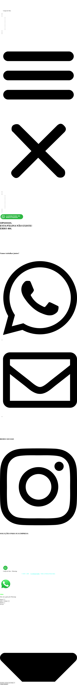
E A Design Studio (5, 247)
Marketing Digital (10, 21)
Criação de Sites (10, 17)
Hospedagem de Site (11, 26)
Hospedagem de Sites (63, 576)
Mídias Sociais (54, 576)
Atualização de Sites (5, 540)
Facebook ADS (3, 547)
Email (1, 602)
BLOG (4, 32)
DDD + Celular (4, 601)
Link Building (3, 560)
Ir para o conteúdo (4, 0)
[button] (38, 112)
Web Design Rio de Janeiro (6, 558)
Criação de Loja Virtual (11, 18)
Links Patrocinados (4, 556)
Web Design (3, 546)
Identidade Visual (10, 25)
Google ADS (9, 22)
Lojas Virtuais (73, 576)
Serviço (2, 604)
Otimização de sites (10, 24)
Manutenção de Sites (11, 29)
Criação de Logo (4, 554)
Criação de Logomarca (11, 20)
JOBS (4, 31)
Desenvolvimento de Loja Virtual (8, 538)
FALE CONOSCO (7, 33)
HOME (5, 13)
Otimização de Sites (5, 563)
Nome (1, 599)
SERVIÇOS (6, 16)
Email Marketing (10, 28)
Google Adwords (4, 559)
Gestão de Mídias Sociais (6, 555)
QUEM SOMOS (7, 14)
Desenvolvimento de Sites (6, 539)
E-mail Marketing (4, 543)
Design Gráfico (3, 552)
